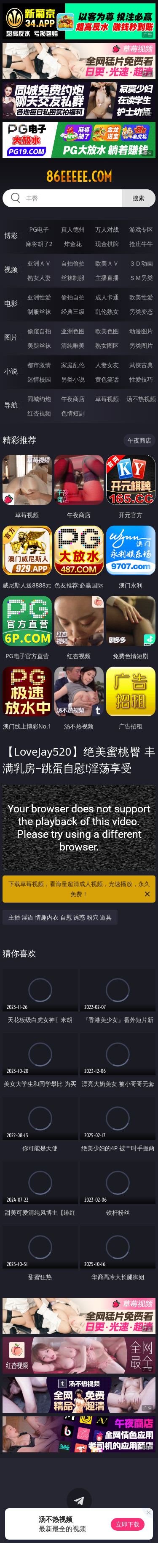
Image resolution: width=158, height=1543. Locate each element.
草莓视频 (107, 399)
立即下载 (127, 1524)
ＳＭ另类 (141, 278)
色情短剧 (73, 413)
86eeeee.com (79, 176)
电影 (11, 303)
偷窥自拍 (39, 331)
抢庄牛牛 (141, 244)
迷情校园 (39, 379)
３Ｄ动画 (141, 263)
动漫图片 (141, 331)
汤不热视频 (141, 399)
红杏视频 (39, 413)
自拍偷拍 (73, 263)
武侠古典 (141, 365)
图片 (11, 337)
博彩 (11, 235)
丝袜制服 (73, 278)
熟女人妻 (39, 278)
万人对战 (107, 229)
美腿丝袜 (39, 345)
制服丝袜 (39, 311)
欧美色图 (107, 331)
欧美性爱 (141, 297)
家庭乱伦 (73, 365)
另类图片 (141, 345)
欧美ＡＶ (107, 263)
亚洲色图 (73, 331)
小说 (11, 371)
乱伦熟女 (107, 311)
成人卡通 (107, 297)
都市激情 (39, 365)
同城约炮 (39, 399)
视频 (11, 269)
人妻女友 (107, 365)
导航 (11, 405)
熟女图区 (107, 345)
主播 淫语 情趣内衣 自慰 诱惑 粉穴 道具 (60, 917)
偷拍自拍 (73, 297)
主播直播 (107, 278)
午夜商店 (73, 399)
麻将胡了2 (39, 244)
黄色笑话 (107, 379)
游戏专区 (141, 229)
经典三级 (73, 311)
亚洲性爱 (39, 297)
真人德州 (73, 229)
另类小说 (73, 379)
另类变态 (141, 311)
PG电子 (39, 229)
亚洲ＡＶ (39, 263)
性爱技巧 (141, 379)
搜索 (139, 198)
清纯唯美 (73, 345)
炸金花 (73, 244)
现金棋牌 (107, 244)
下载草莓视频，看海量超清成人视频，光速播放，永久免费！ (80, 889)
